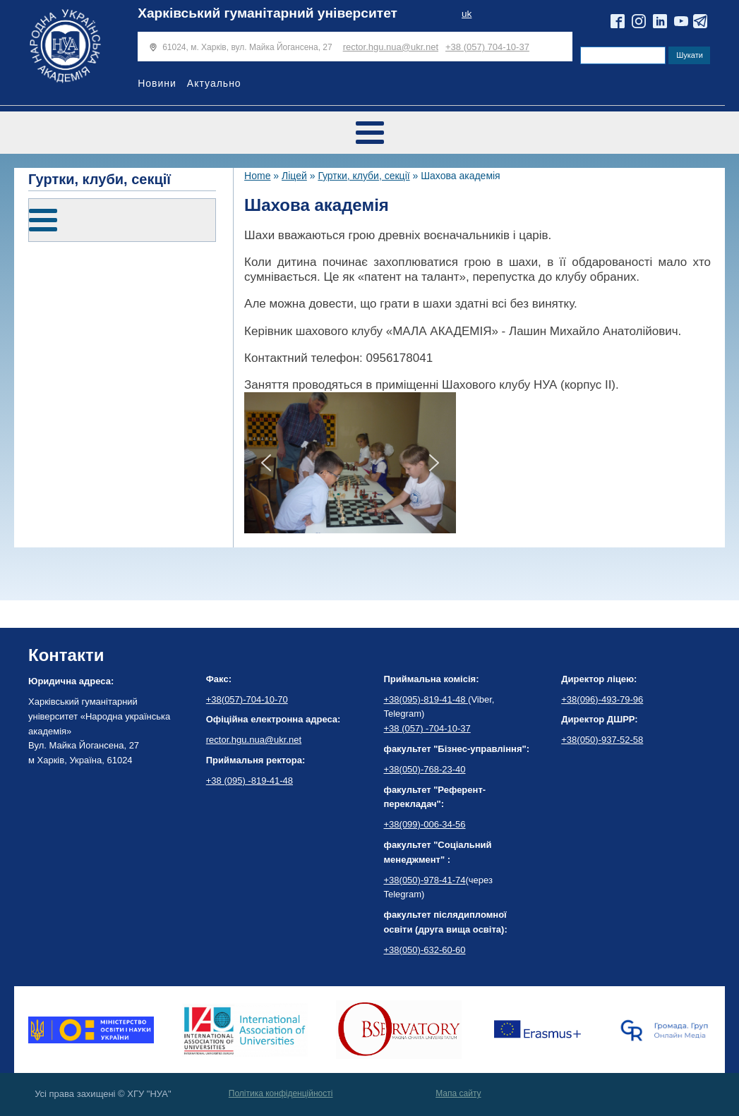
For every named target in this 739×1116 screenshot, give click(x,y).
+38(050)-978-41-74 (425, 880)
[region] (350, 462)
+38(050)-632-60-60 (425, 950)
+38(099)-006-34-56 (425, 824)
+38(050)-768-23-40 (425, 769)
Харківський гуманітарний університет (267, 13)
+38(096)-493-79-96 (602, 699)
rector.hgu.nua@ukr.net (390, 47)
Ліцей (294, 175)
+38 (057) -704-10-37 (427, 728)
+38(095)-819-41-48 (426, 699)
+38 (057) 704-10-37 (487, 47)
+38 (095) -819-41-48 (249, 780)
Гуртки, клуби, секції (363, 175)
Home (257, 175)
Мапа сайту (458, 1093)
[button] (266, 462)
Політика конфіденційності (281, 1093)
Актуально (214, 83)
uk (466, 13)
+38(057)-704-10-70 (247, 699)
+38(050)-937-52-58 (602, 739)
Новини (157, 83)
